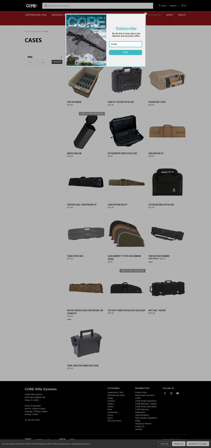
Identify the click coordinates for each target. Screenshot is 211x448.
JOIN (125, 52)
